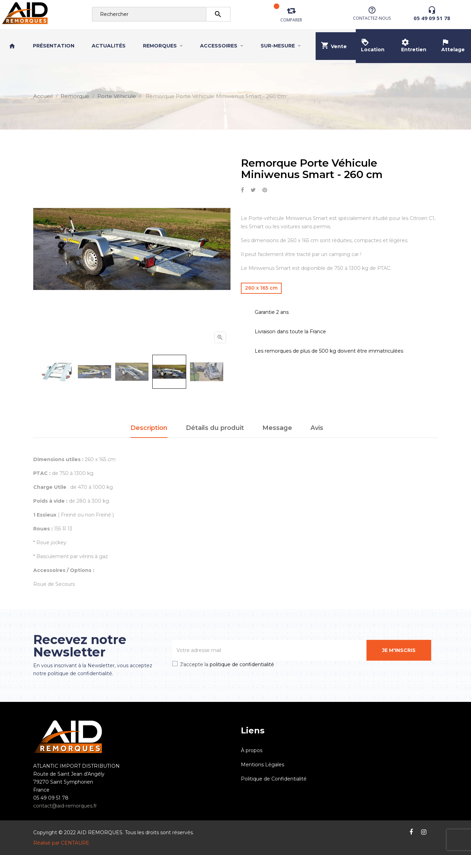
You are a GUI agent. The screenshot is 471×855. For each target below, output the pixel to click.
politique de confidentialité (242, 664)
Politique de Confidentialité (274, 779)
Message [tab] (277, 428)
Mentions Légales (262, 764)
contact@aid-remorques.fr (65, 806)
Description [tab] (148, 428)
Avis (316, 428)
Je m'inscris (399, 650)
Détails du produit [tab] (215, 428)
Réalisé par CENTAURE (61, 843)
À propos (251, 750)
